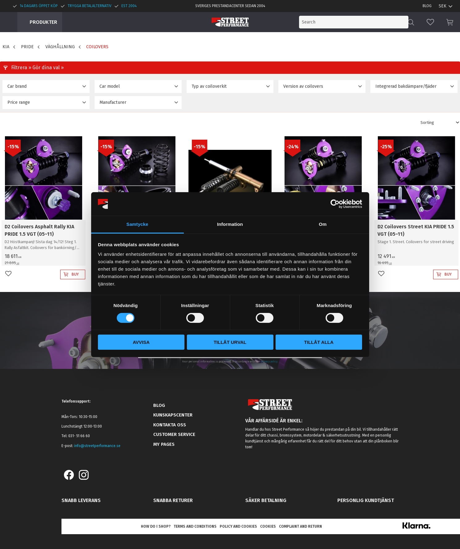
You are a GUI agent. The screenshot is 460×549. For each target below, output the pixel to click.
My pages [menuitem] (164, 444)
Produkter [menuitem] (43, 22)
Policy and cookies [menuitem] (238, 526)
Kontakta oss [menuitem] (169, 425)
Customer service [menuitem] (174, 434)
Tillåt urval (229, 342)
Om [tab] (323, 224)
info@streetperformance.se (97, 446)
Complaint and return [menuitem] (300, 526)
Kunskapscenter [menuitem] (172, 415)
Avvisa (141, 342)
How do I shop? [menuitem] (156, 526)
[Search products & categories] (357, 22)
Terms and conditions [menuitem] (195, 526)
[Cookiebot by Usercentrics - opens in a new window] (335, 204)
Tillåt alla (318, 342)
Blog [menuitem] (427, 6)
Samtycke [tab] (137, 224)
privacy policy (269, 361)
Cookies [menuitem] (268, 526)
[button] (430, 22)
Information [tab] (230, 224)
